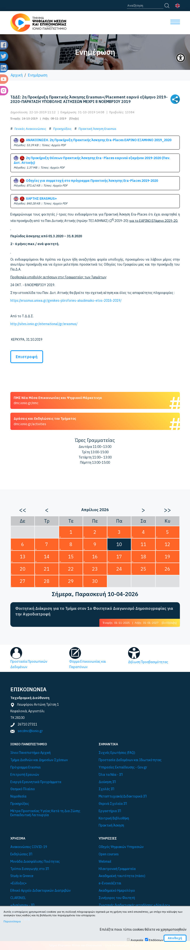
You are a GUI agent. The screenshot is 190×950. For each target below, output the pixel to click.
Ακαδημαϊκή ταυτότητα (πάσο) (122, 876)
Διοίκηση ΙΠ (107, 782)
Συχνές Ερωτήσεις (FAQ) (117, 753)
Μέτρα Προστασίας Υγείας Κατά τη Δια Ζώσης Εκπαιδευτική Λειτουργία (45, 813)
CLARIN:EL (18, 898)
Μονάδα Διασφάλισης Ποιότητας (35, 862)
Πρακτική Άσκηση (111, 825)
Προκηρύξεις (62, 129)
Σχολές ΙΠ (106, 789)
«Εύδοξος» (18, 883)
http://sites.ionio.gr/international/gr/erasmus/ (43, 324)
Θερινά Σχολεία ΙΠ (113, 804)
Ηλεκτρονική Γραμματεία (117, 869)
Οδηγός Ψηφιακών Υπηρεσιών (121, 847)
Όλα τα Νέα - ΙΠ (111, 775)
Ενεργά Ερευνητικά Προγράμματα (35, 782)
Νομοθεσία (18, 796)
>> (167, 510)
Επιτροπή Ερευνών (24, 775)
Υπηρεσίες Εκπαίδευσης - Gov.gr (123, 767)
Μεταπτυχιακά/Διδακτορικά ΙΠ (123, 796)
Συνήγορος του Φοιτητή (117, 898)
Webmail (105, 862)
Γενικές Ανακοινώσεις (30, 129)
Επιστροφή (27, 356)
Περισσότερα (12, 921)
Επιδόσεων (156, 940)
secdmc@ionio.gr (30, 731)
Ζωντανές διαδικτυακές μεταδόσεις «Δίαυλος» (134, 905)
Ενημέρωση (37, 75)
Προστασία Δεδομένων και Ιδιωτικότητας (130, 760)
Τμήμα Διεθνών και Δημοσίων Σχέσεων (39, 760)
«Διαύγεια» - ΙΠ (22, 905)
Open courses (109, 854)
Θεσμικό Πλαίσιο (22, 789)
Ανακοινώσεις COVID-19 (28, 847)
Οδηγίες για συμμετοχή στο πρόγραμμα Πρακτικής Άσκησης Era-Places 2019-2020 (86, 180)
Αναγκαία (137, 940)
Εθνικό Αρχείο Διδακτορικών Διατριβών (40, 891)
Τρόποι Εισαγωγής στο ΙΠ (29, 869)
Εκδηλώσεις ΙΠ (21, 854)
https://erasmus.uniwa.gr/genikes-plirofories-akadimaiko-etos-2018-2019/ (65, 300)
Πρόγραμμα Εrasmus (25, 767)
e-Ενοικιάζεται (110, 883)
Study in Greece (21, 876)
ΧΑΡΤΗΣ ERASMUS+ (35, 198)
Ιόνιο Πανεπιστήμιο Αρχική (30, 753)
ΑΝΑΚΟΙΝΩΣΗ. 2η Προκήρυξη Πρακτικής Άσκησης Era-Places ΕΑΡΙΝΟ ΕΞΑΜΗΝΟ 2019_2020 (92, 140)
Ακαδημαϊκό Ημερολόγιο (117, 891)
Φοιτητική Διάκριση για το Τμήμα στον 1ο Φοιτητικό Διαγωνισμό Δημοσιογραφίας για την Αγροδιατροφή (94, 611)
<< (22, 510)
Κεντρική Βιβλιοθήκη (114, 818)
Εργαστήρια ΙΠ (110, 811)
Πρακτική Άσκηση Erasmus (97, 129)
